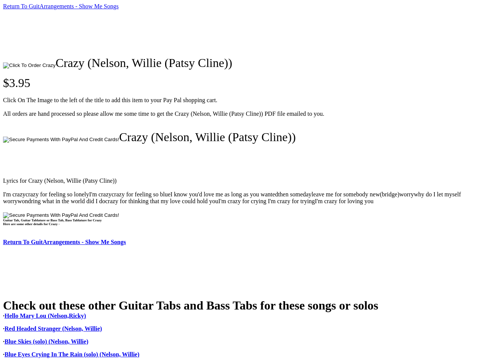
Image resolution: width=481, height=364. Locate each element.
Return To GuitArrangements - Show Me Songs (61, 6)
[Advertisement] (141, 33)
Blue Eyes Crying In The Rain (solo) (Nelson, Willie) (72, 354)
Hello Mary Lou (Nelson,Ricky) (45, 316)
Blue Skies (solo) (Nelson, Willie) (46, 341)
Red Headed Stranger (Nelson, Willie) (53, 328)
